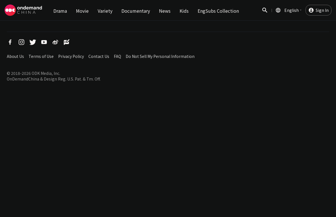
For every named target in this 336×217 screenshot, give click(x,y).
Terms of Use (41, 56)
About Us (15, 56)
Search (264, 13)
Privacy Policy (71, 56)
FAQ (117, 56)
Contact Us (98, 56)
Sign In (322, 10)
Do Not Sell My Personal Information (160, 56)
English (291, 10)
